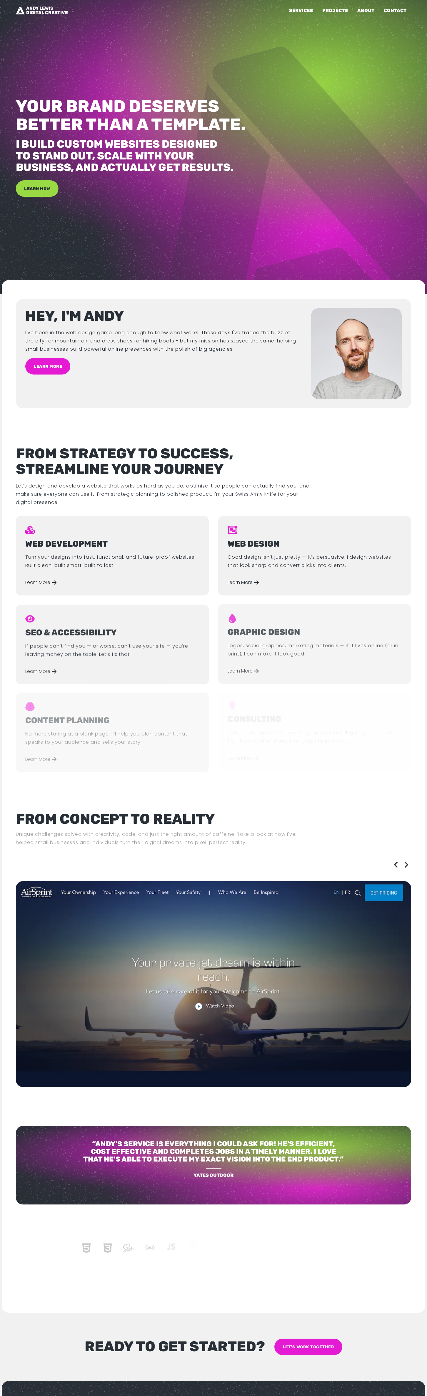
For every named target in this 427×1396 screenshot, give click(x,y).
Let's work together (308, 1347)
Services (301, 10)
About (365, 10)
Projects (335, 10)
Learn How (37, 186)
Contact (395, 10)
